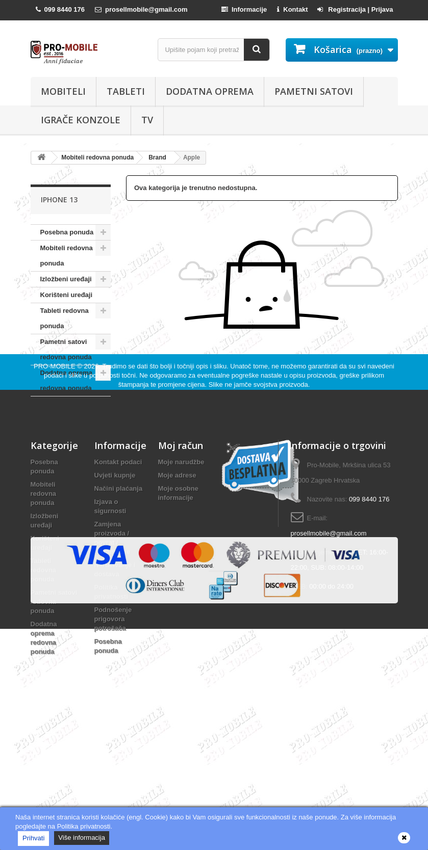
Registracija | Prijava (355, 9)
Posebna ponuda (67, 232)
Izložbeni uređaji (66, 279)
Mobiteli (63, 91)
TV (147, 120)
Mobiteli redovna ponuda (66, 255)
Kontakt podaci (118, 545)
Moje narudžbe (181, 545)
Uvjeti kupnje (115, 558)
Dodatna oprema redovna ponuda (66, 380)
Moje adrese (177, 558)
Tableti (126, 91)
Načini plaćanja (118, 571)
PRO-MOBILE (55, 449)
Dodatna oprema (210, 91)
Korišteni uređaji (66, 295)
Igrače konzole (80, 120)
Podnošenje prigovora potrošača (113, 702)
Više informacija (81, 837)
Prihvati (33, 838)
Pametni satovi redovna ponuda (66, 349)
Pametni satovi (313, 91)
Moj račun (180, 528)
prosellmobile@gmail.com (329, 616)
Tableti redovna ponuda (64, 318)
